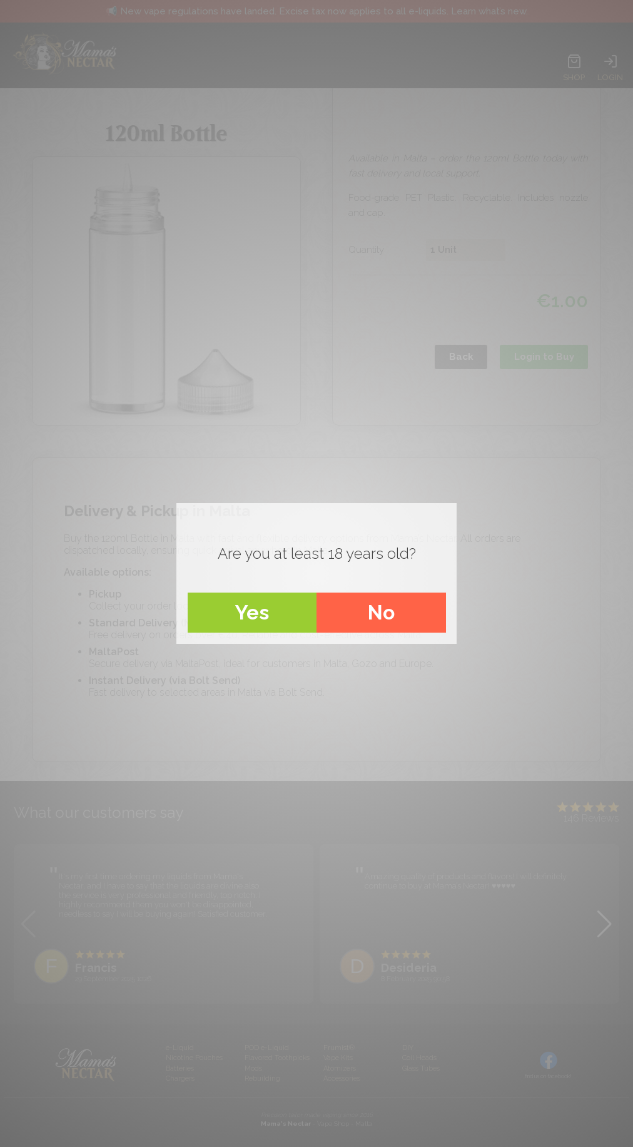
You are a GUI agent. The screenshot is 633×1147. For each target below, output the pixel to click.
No (381, 612)
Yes (252, 612)
